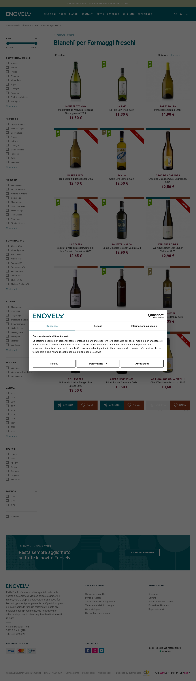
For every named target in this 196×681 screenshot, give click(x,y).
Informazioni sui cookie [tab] (144, 326)
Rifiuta (54, 363)
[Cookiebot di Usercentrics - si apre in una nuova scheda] (150, 316)
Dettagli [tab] (98, 326)
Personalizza (98, 363)
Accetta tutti (142, 363)
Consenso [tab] (52, 326)
